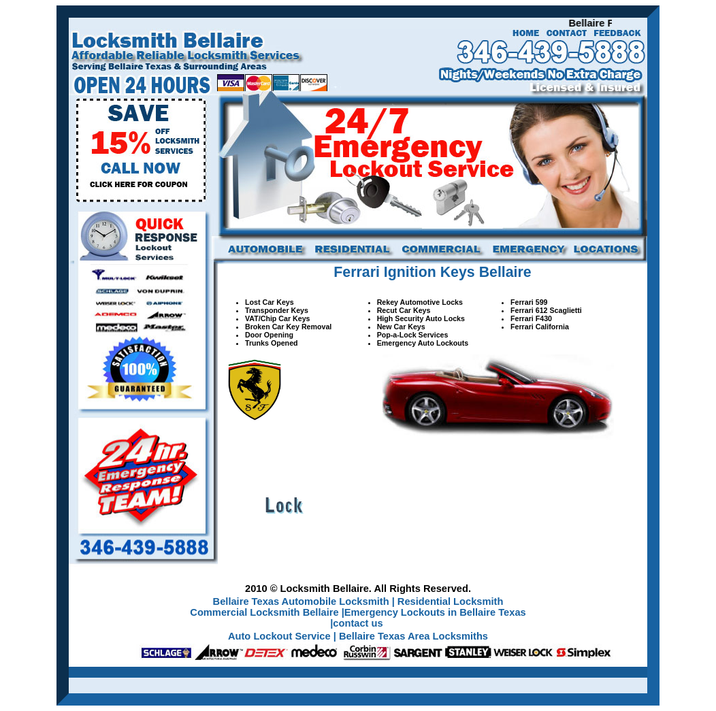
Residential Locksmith (450, 601)
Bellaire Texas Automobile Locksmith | (304, 601)
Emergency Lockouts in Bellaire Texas (435, 612)
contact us (358, 623)
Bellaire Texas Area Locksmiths (413, 636)
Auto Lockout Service (280, 636)
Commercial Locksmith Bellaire (265, 612)
